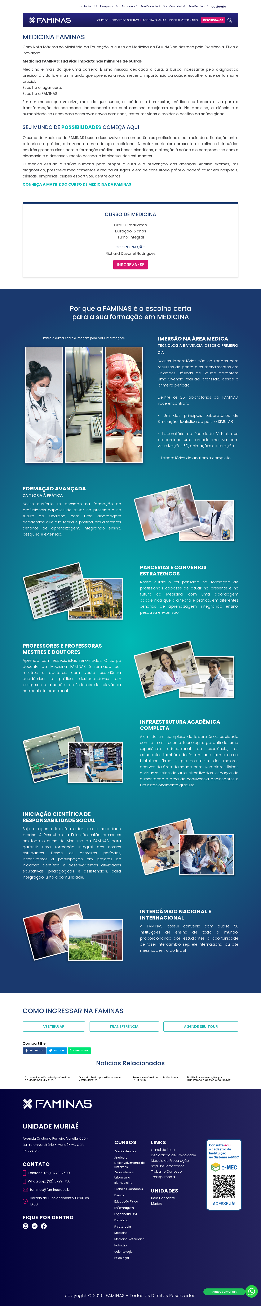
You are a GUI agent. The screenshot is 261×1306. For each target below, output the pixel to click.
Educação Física (126, 1201)
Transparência (163, 1177)
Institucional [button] (88, 6)
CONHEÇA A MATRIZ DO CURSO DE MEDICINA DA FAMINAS (77, 184)
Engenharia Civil (125, 1214)
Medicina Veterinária (129, 1239)
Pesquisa (106, 6)
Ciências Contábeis (128, 1189)
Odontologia (123, 1252)
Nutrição (120, 1245)
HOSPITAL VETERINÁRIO (183, 20)
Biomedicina (123, 1183)
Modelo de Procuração (170, 1160)
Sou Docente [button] (150, 6)
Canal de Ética (163, 1149)
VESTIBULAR (54, 1026)
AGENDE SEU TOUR (201, 1026)
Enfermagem (124, 1208)
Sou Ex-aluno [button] (198, 6)
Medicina (121, 1233)
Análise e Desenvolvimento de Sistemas (129, 1162)
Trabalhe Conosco (166, 1171)
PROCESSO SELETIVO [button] (126, 20)
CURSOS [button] (103, 20)
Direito (119, 1195)
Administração (125, 1151)
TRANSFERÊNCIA (124, 1026)
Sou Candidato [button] (174, 6)
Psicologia (121, 1258)
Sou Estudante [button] (126, 6)
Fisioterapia (122, 1226)
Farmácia (121, 1220)
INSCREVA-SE (213, 20)
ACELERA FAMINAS (154, 20)
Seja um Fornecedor (167, 1166)
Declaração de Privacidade (173, 1155)
